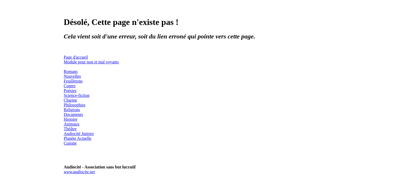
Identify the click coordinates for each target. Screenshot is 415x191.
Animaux (72, 124)
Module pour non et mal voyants (91, 62)
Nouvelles (72, 76)
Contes (69, 86)
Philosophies (74, 105)
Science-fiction (76, 95)
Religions (72, 109)
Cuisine (70, 143)
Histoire (71, 119)
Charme (70, 100)
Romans (71, 71)
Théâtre (70, 129)
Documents (73, 114)
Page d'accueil (76, 57)
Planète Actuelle (77, 138)
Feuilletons (73, 81)
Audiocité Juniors (79, 133)
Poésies (70, 90)
